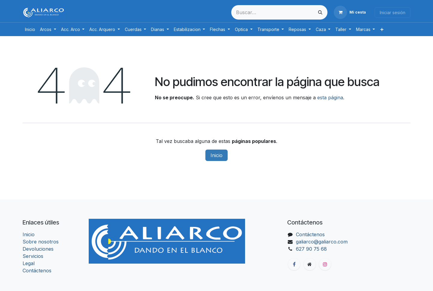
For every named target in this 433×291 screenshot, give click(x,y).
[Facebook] (294, 264)
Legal (29, 263)
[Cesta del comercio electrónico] (350, 12)
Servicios (33, 256)
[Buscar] (320, 12)
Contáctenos (37, 271)
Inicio (216, 155)
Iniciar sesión (392, 12)
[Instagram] (325, 264)
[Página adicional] (310, 264)
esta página (330, 97)
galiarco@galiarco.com (322, 242)
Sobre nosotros (41, 242)
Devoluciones (38, 249)
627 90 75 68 (311, 249)
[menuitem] (30, 29)
